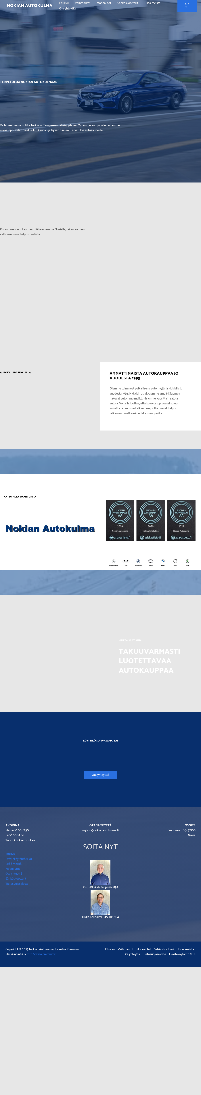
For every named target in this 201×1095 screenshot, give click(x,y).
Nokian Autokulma (29, 5)
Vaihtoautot (83, 3)
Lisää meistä (152, 3)
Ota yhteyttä (67, 8)
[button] (187, 6)
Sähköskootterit (127, 3)
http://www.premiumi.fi (42, 954)
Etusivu (64, 3)
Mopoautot (104, 3)
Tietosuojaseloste (16, 883)
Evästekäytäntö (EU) (18, 859)
